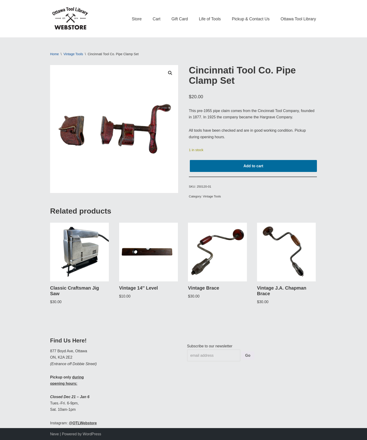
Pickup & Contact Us (250, 19)
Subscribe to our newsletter (209, 346)
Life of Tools (210, 19)
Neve (54, 434)
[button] (170, 73)
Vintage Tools (73, 54)
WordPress (92, 434)
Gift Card (179, 19)
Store (137, 19)
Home (54, 54)
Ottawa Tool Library (298, 19)
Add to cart (253, 166)
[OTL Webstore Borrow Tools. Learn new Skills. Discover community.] (70, 18)
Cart (156, 19)
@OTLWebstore (83, 423)
